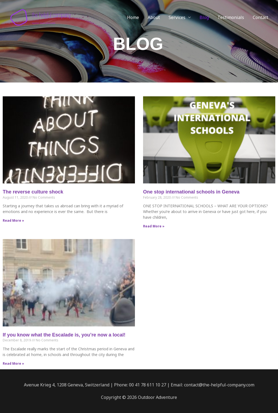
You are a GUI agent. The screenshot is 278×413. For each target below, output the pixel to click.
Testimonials (230, 17)
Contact (260, 17)
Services (177, 17)
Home (133, 17)
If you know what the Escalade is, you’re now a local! (64, 335)
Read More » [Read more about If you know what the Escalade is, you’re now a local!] (13, 363)
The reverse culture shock (33, 192)
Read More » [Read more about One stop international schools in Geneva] (154, 226)
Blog (204, 17)
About (154, 17)
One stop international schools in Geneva (191, 192)
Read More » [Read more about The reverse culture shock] (13, 220)
